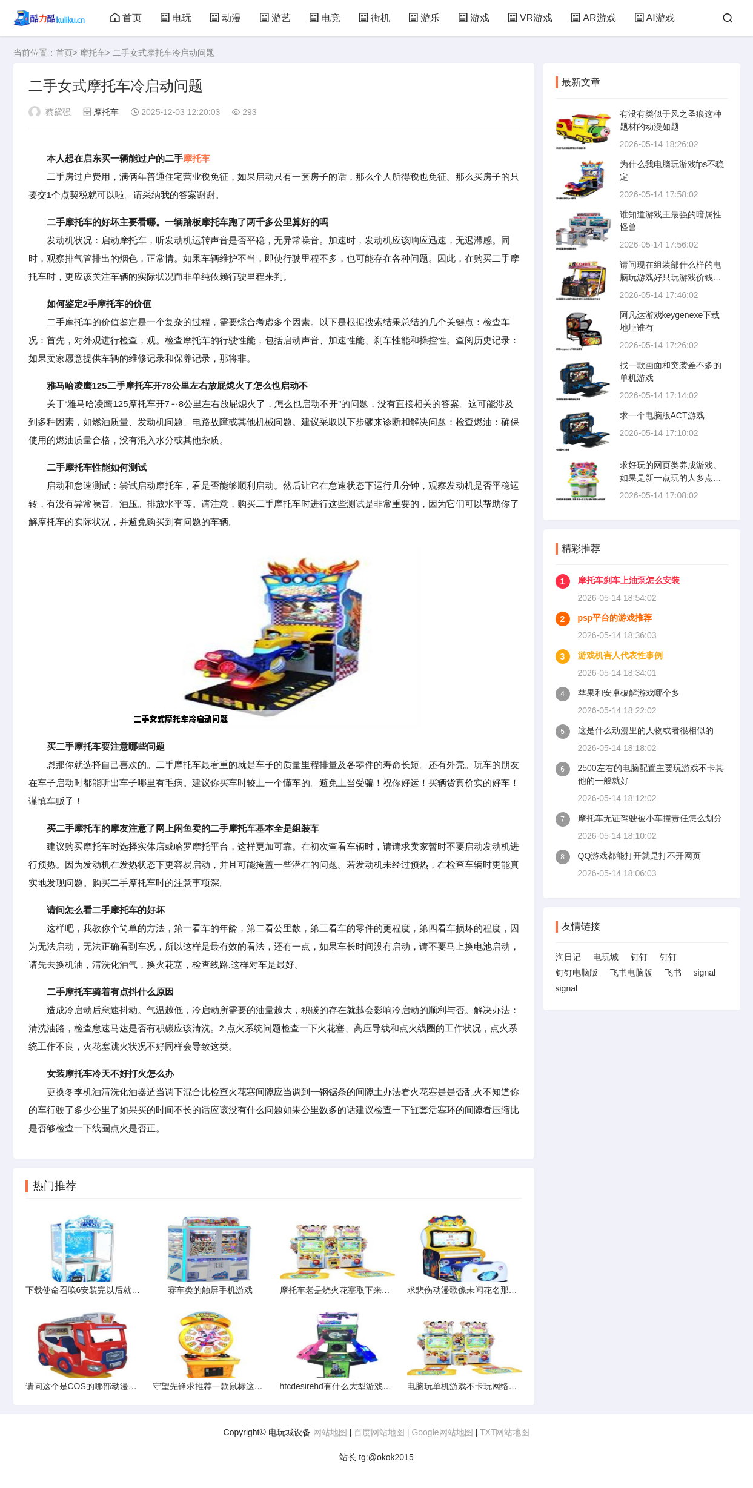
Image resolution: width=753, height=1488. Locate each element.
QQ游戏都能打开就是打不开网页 (640, 856)
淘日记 (568, 957)
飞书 (673, 972)
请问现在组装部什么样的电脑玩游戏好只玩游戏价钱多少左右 (670, 277)
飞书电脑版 (631, 972)
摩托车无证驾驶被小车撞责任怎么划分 (650, 818)
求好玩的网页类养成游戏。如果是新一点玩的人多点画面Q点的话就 (670, 477)
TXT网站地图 (504, 1432)
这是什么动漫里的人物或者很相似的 (646, 730)
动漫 (225, 18)
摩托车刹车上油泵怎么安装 (629, 580)
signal (705, 972)
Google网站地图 (442, 1432)
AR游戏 (593, 18)
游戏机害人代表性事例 (620, 655)
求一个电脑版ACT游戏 (662, 415)
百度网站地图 (379, 1432)
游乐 (424, 18)
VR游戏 (530, 18)
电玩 (175, 18)
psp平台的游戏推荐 (615, 618)
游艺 (275, 18)
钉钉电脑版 (577, 972)
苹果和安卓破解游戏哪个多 (629, 693)
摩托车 (92, 53)
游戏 (473, 18)
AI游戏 (654, 18)
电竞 (324, 18)
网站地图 (330, 1432)
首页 (126, 18)
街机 (374, 18)
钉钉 (639, 957)
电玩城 (606, 957)
